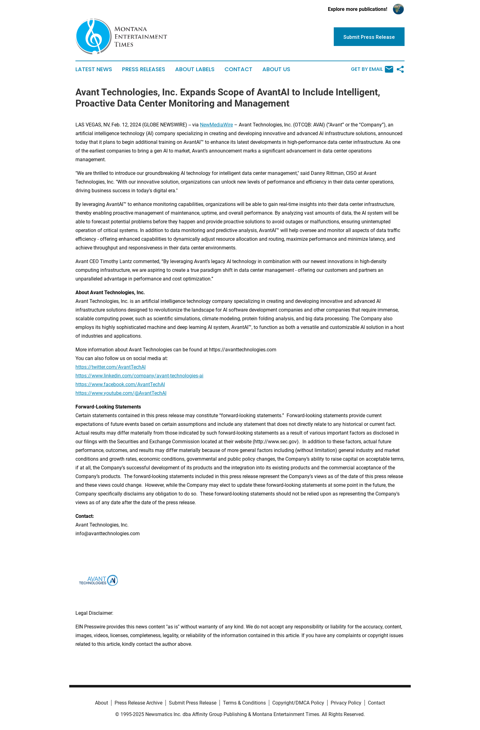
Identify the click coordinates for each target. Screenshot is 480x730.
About (101, 703)
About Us (276, 69)
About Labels (195, 69)
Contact (238, 69)
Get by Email (372, 69)
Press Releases (143, 69)
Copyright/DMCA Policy (298, 703)
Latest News (93, 69)
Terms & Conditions (244, 703)
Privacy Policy (346, 703)
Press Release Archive (138, 703)
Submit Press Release (192, 703)
